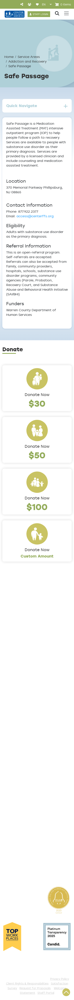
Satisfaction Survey (20, 782)
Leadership (12, 617)
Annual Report (15, 642)
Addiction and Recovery (27, 61)
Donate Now (37, 394)
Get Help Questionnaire (23, 762)
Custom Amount (37, 556)
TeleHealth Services (20, 775)
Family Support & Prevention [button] (27, 718)
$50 (37, 455)
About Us (10, 610)
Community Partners (20, 649)
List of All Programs (19, 769)
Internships (12, 636)
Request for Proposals (35, 988)
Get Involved (13, 801)
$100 (37, 506)
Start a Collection (18, 820)
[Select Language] (46, 4)
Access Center (15, 756)
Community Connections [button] (24, 699)
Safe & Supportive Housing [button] (26, 724)
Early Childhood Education (25, 712)
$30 (37, 403)
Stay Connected (17, 865)
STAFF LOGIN (40, 14)
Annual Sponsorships (20, 826)
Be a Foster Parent (19, 852)
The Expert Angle (17, 667)
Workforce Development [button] (24, 737)
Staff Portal (45, 993)
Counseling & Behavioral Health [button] (30, 705)
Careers (9, 630)
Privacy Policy (59, 979)
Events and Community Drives (28, 813)
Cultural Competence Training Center (29, 658)
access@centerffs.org (35, 216)
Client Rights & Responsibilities (27, 983)
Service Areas (29, 57)
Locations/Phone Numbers (26, 623)
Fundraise (11, 858)
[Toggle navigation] (66, 13)
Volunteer (11, 833)
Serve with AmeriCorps (22, 839)
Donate (9, 807)
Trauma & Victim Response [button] (26, 731)
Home (9, 57)
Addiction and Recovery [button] (23, 692)
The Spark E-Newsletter (23, 871)
